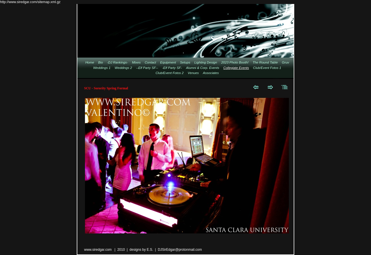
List (284, 87)
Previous (256, 87)
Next (270, 87)
